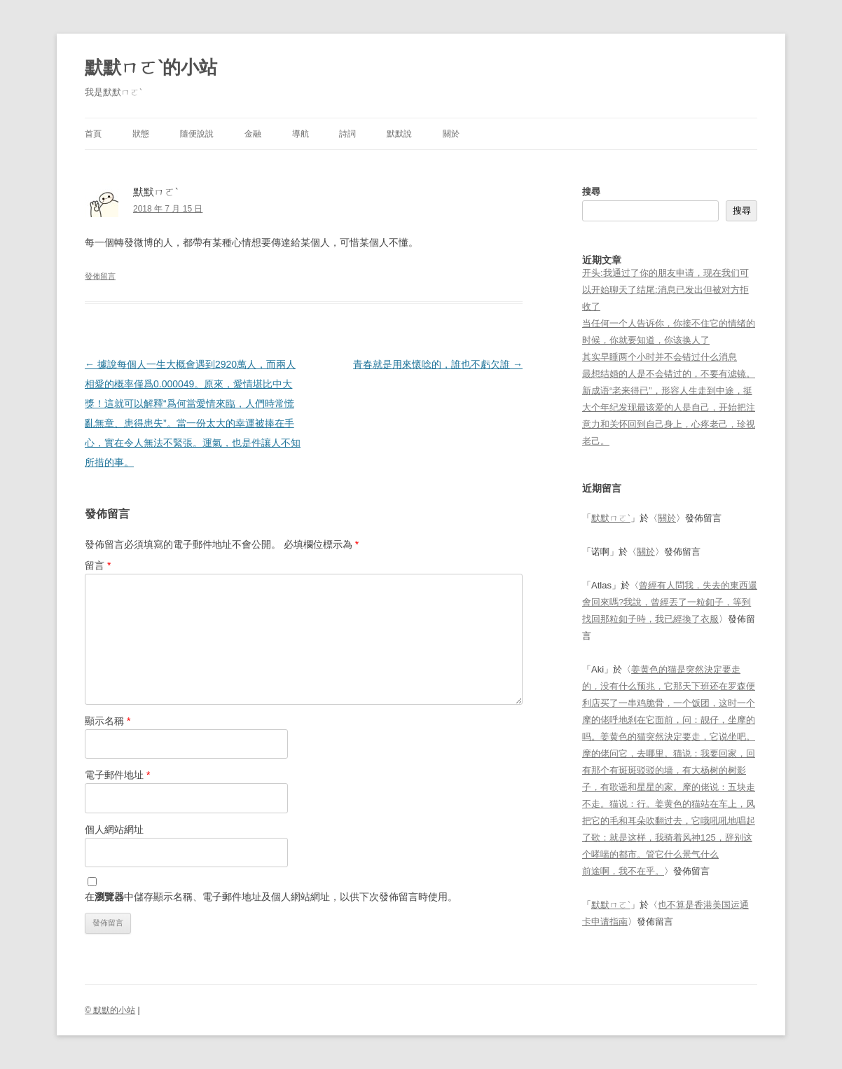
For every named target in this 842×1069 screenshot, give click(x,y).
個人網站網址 (114, 829)
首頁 (93, 134)
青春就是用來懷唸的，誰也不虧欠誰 (438, 364)
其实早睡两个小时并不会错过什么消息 (659, 357)
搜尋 (591, 191)
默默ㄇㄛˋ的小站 (151, 67)
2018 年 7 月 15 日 (167, 209)
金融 (252, 134)
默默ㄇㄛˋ (610, 518)
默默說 (399, 134)
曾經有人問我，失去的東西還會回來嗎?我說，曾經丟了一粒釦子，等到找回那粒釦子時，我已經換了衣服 (669, 602)
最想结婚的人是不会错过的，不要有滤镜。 (668, 373)
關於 (451, 134)
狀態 (140, 134)
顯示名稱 (107, 720)
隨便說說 (197, 134)
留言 (98, 565)
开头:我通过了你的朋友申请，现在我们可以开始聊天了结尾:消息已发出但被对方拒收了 (665, 290)
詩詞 (347, 134)
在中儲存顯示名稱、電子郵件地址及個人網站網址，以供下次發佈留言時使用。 (271, 896)
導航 (300, 134)
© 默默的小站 (110, 1010)
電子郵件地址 (117, 774)
